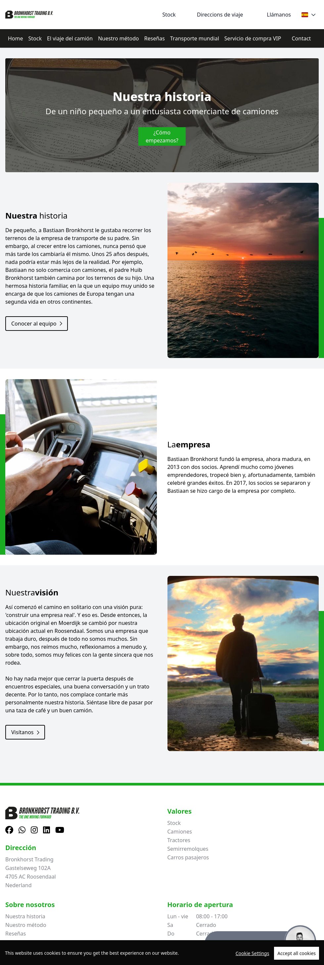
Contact (301, 38)
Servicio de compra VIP (252, 38)
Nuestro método (118, 38)
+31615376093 (193, 947)
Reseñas (154, 38)
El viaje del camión (70, 38)
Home (15, 38)
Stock (35, 38)
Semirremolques (187, 848)
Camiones (179, 831)
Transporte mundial (194, 38)
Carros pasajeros (188, 857)
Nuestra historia (25, 916)
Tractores (178, 840)
